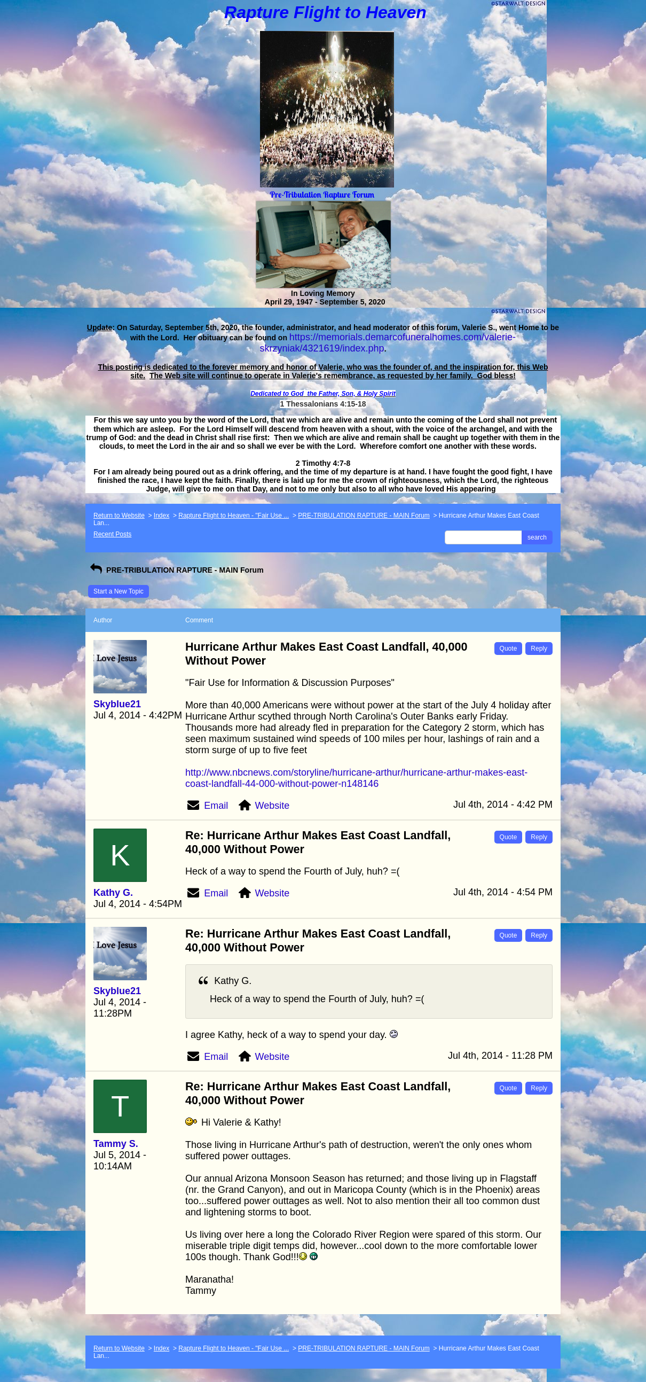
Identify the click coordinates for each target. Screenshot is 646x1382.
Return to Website (119, 515)
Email (216, 805)
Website (272, 805)
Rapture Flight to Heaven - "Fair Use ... (233, 515)
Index (161, 515)
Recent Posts (112, 534)
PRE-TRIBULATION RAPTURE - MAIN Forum (363, 515)
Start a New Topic (118, 591)
